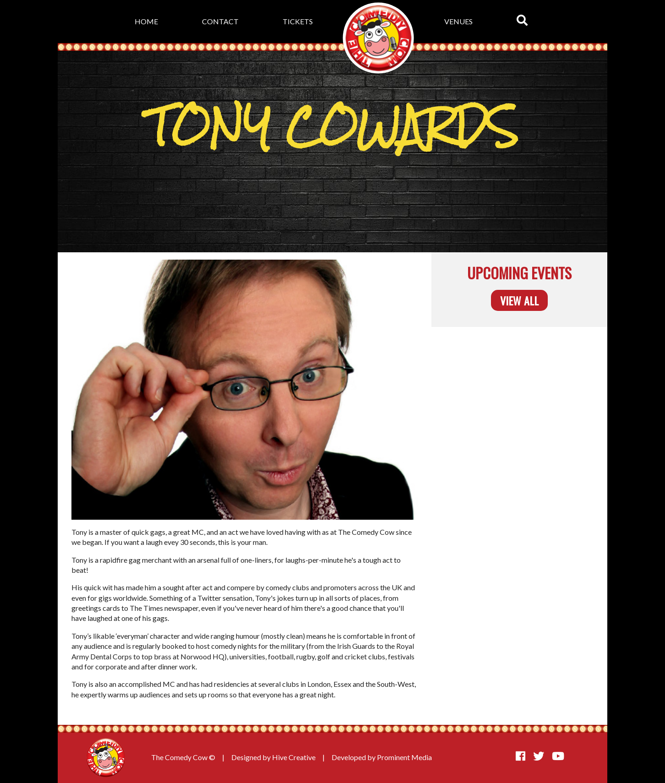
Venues (458, 21)
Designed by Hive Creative (273, 757)
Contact (220, 21)
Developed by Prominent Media (382, 757)
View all (519, 300)
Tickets (298, 21)
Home (146, 21)
